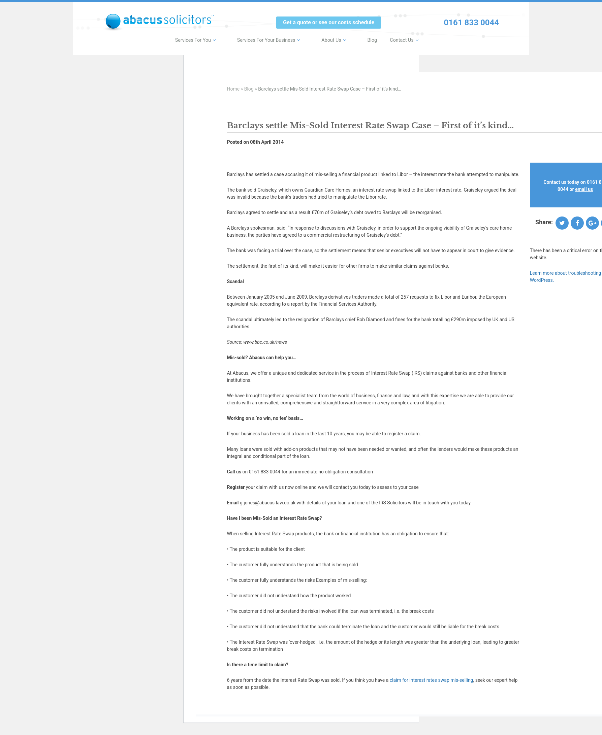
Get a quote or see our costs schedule (328, 22)
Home (233, 89)
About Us (335, 39)
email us (584, 189)
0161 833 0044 (471, 22)
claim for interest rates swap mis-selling (431, 680)
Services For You (209, 39)
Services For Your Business (276, 39)
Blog (366, 39)
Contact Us (395, 39)
